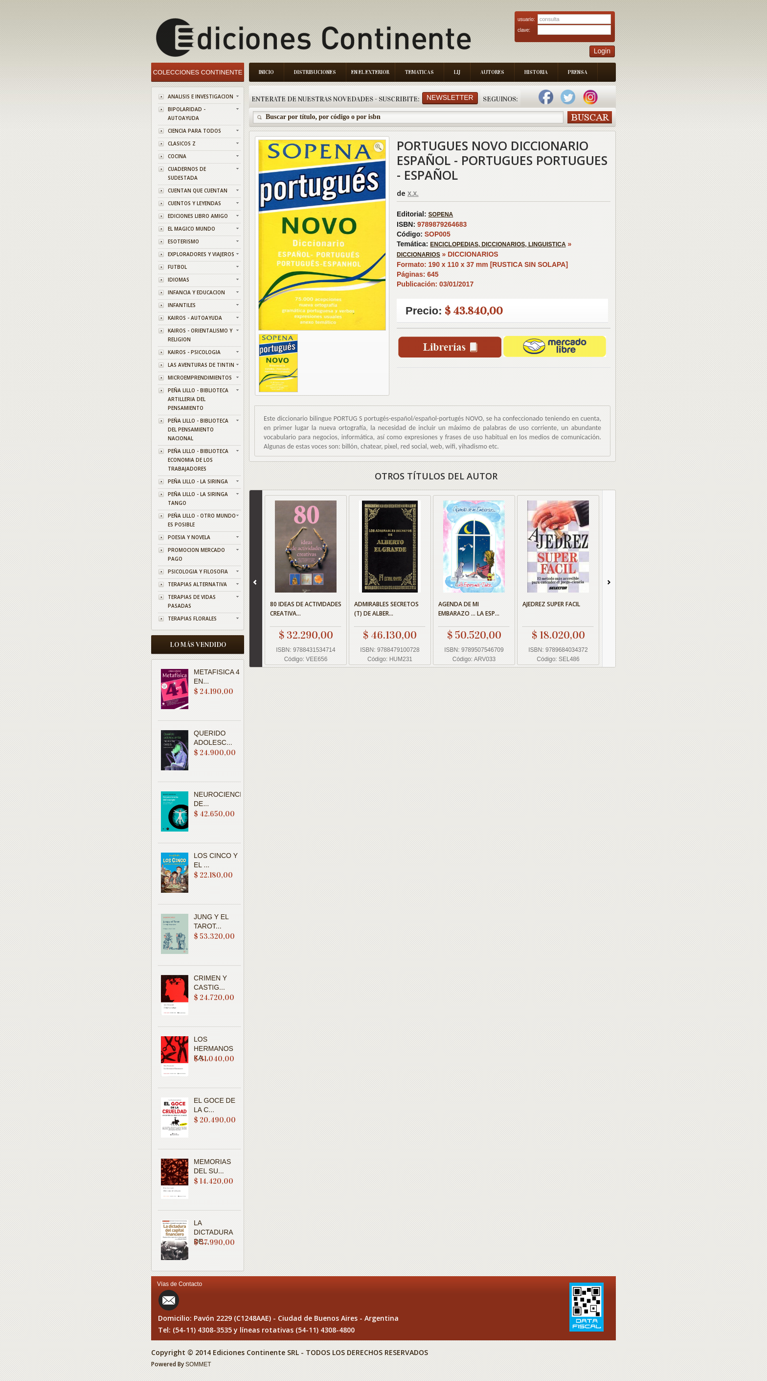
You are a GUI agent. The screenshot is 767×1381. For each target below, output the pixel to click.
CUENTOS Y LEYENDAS (194, 203)
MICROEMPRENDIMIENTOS (200, 377)
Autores (492, 72)
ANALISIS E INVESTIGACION (200, 96)
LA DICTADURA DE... (213, 1232)
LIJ (457, 72)
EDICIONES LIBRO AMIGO (198, 216)
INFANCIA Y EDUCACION (196, 292)
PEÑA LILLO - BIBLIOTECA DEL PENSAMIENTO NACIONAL (198, 429)
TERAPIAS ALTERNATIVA (197, 584)
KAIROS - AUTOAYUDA (195, 317)
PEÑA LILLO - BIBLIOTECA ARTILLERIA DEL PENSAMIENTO (198, 399)
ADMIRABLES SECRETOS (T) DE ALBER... (386, 609)
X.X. (413, 193)
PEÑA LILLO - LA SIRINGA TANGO (198, 498)
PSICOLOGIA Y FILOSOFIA (198, 571)
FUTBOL (177, 266)
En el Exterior (370, 72)
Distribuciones (315, 72)
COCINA (177, 156)
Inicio (266, 72)
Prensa (577, 72)
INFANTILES (182, 305)
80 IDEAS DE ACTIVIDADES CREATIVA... (305, 609)
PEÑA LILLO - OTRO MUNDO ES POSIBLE (202, 520)
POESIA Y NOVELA (189, 537)
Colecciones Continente (198, 72)
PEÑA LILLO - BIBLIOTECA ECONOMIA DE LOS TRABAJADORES (198, 460)
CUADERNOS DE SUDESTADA (187, 173)
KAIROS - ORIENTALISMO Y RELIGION (200, 335)
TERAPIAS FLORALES (192, 618)
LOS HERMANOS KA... (213, 1048)
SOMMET (198, 1364)
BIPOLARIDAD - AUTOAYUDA (186, 113)
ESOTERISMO (183, 241)
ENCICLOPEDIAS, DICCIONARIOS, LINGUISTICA (497, 244)
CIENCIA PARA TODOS (194, 130)
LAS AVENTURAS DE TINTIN (201, 364)
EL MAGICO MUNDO (191, 228)
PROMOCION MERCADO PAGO (196, 554)
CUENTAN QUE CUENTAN (197, 190)
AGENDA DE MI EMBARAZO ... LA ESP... (468, 609)
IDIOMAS (178, 279)
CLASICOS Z (182, 143)
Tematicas (419, 72)
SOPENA (441, 214)
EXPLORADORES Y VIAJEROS (201, 254)
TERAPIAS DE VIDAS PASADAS (192, 601)
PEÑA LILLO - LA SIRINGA (198, 481)
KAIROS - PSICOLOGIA (194, 352)
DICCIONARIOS (418, 254)
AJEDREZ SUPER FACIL (551, 604)
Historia (536, 72)
